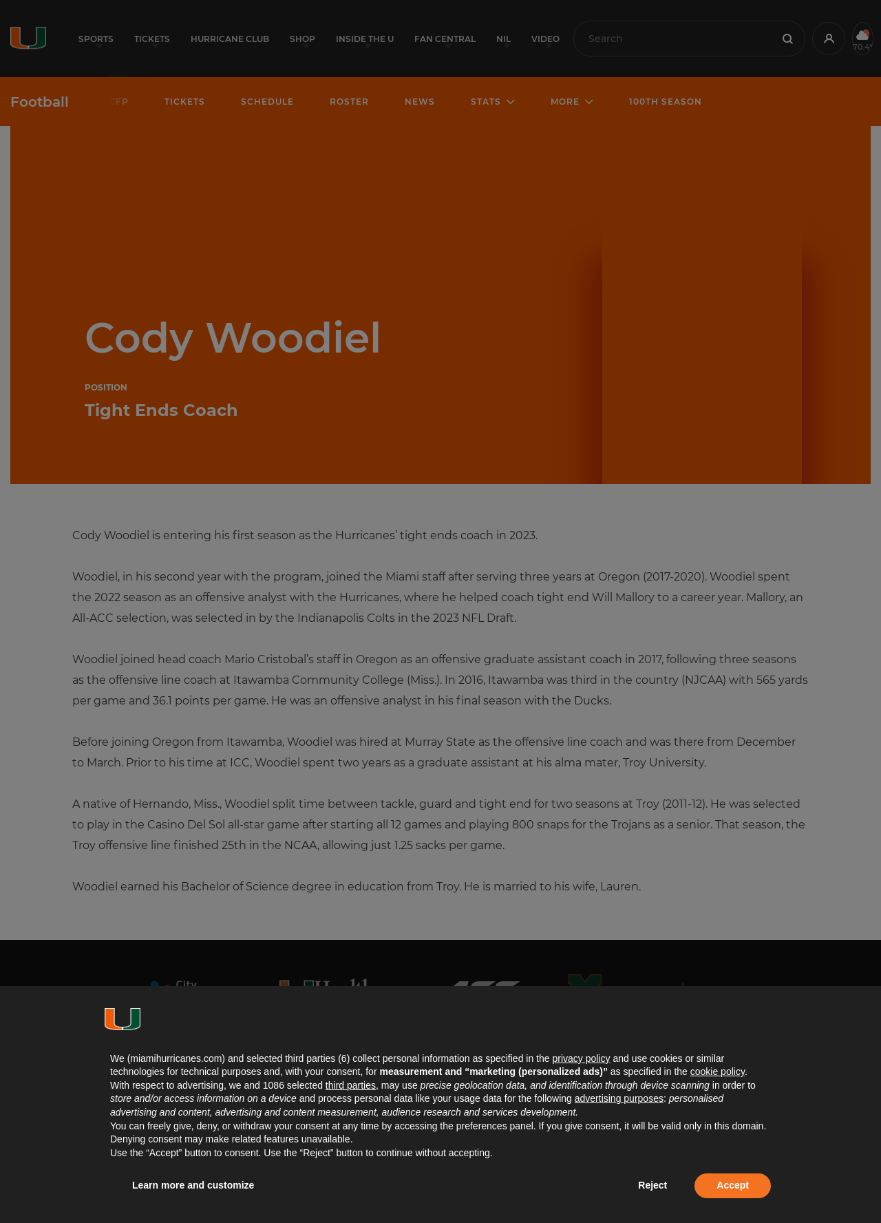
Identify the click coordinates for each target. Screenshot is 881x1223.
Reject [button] (652, 1185)
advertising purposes (619, 1098)
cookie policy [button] (717, 1071)
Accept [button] (733, 1185)
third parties (351, 1085)
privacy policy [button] (581, 1058)
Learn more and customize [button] (193, 1185)
